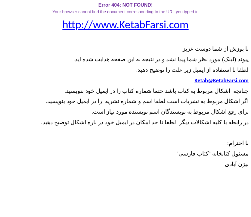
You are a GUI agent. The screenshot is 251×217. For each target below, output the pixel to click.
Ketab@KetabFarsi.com (221, 80)
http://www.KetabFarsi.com (125, 24)
